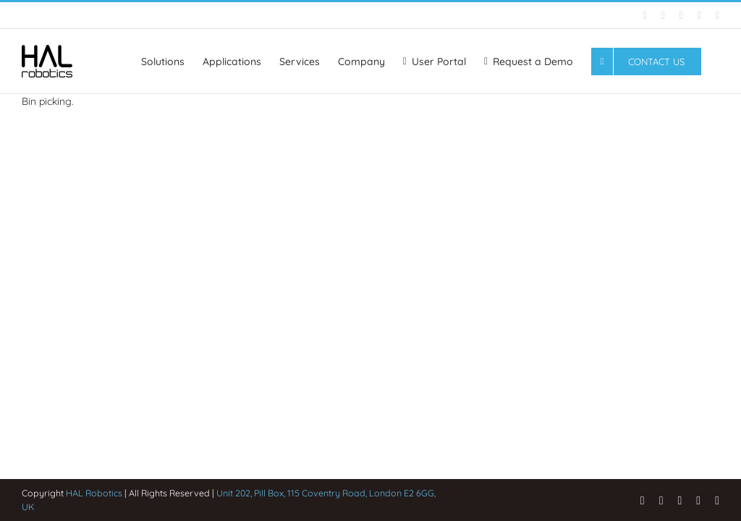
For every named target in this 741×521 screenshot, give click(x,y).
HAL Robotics (94, 493)
